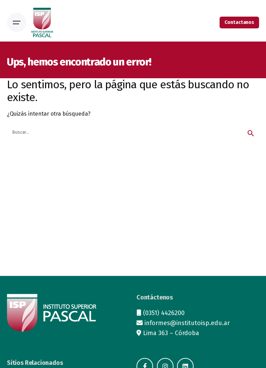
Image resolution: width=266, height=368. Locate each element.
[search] (250, 133)
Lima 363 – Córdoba (171, 333)
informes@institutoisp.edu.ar (187, 323)
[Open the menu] (16, 22)
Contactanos (239, 22)
